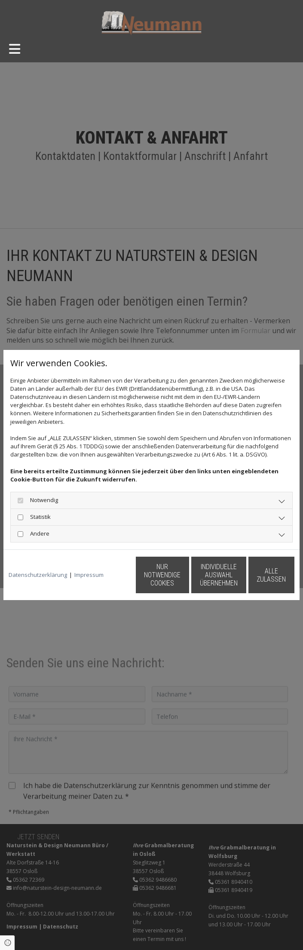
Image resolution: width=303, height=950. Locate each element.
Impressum (89, 556)
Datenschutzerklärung (38, 556)
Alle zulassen (255, 579)
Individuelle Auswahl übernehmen (173, 579)
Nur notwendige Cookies (91, 579)
